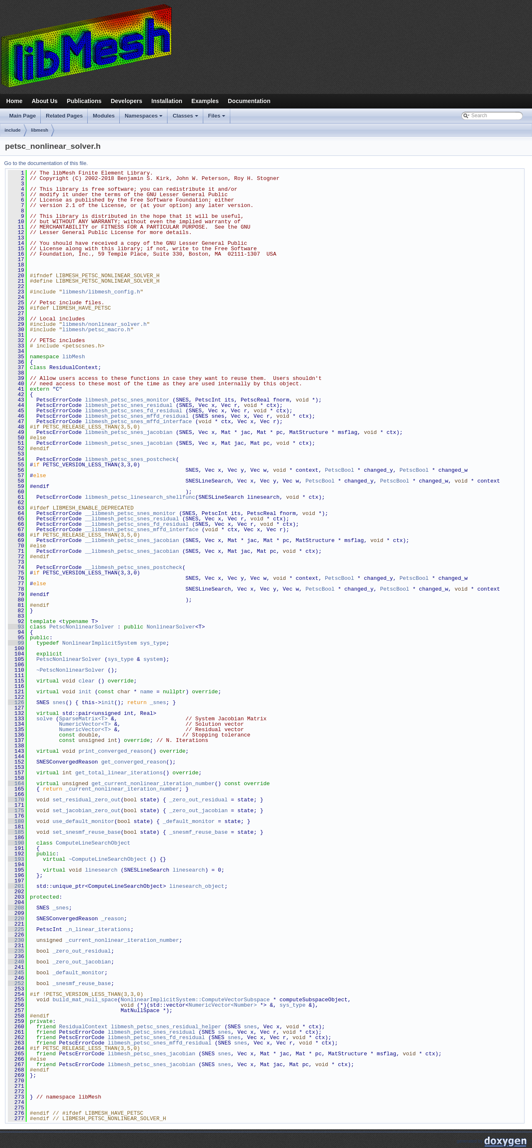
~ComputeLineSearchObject (107, 859)
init (85, 691)
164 (16, 783)
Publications (84, 101)
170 (16, 799)
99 (16, 643)
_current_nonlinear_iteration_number (122, 789)
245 (16, 972)
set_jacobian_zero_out (86, 810)
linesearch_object (196, 886)
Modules (104, 116)
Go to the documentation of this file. (46, 163)
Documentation (249, 101)
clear (87, 681)
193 (16, 859)
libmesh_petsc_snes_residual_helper (166, 1026)
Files (217, 118)
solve (44, 718)
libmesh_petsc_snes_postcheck (130, 459)
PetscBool (339, 470)
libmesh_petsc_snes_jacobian (128, 432)
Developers (126, 101)
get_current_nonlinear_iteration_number (152, 783)
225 (16, 929)
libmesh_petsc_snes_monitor (127, 400)
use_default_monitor (83, 821)
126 (16, 702)
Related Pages (64, 116)
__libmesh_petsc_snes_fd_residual (137, 524)
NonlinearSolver (171, 627)
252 (16, 983)
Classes (185, 118)
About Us (45, 101)
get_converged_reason (133, 762)
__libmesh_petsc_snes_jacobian (132, 540)
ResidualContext (83, 1026)
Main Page (22, 116)
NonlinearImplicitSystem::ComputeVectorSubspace (195, 999)
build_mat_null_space (84, 999)
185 (16, 832)
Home (14, 101)
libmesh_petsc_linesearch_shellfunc (140, 497)
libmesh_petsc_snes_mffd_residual (137, 416)
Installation (166, 101)
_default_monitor (189, 821)
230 (16, 940)
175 (16, 810)
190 (16, 843)
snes (58, 702)
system (153, 659)
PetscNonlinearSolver (81, 627)
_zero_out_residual (198, 799)
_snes (158, 702)
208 (16, 908)
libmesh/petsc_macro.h (96, 329)
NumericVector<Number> (223, 1005)
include (13, 130)
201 (16, 886)
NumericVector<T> (85, 724)
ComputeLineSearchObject (93, 843)
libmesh (40, 130)
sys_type (153, 643)
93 (16, 627)
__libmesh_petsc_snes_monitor (130, 513)
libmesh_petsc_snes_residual (128, 405)
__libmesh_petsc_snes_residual (132, 518)
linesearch (101, 870)
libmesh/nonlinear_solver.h (104, 324)
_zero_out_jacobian (198, 810)
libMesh (73, 356)
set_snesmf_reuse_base (86, 832)
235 (16, 951)
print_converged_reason (114, 751)
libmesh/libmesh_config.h (101, 292)
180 (16, 821)
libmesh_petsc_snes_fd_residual (133, 410)
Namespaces (144, 118)
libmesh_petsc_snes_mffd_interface (138, 421)
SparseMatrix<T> (83, 718)
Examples (205, 101)
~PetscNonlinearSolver (70, 670)
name (146, 691)
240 (16, 962)
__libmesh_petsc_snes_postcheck (133, 567)
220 (16, 918)
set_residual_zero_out (86, 799)
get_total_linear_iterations (119, 772)
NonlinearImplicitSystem (99, 643)
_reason (112, 918)
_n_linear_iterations (98, 929)
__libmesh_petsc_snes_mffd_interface (141, 529)
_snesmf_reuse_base (198, 832)
